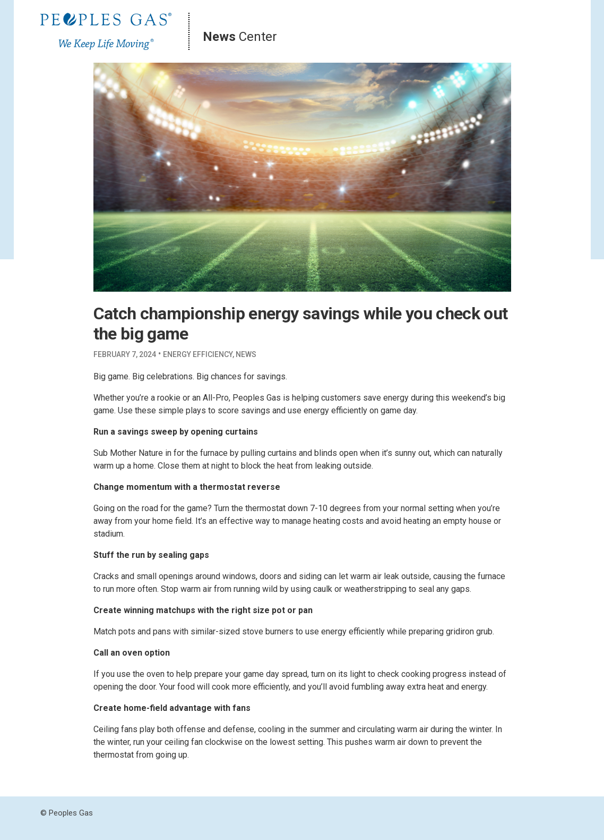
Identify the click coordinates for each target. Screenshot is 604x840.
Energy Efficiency (197, 354)
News (246, 354)
